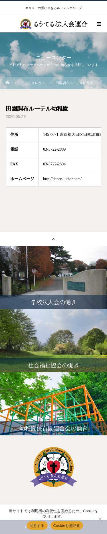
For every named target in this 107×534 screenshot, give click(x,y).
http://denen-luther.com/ (62, 179)
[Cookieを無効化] (100, 519)
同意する (37, 525)
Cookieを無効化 (66, 525)
